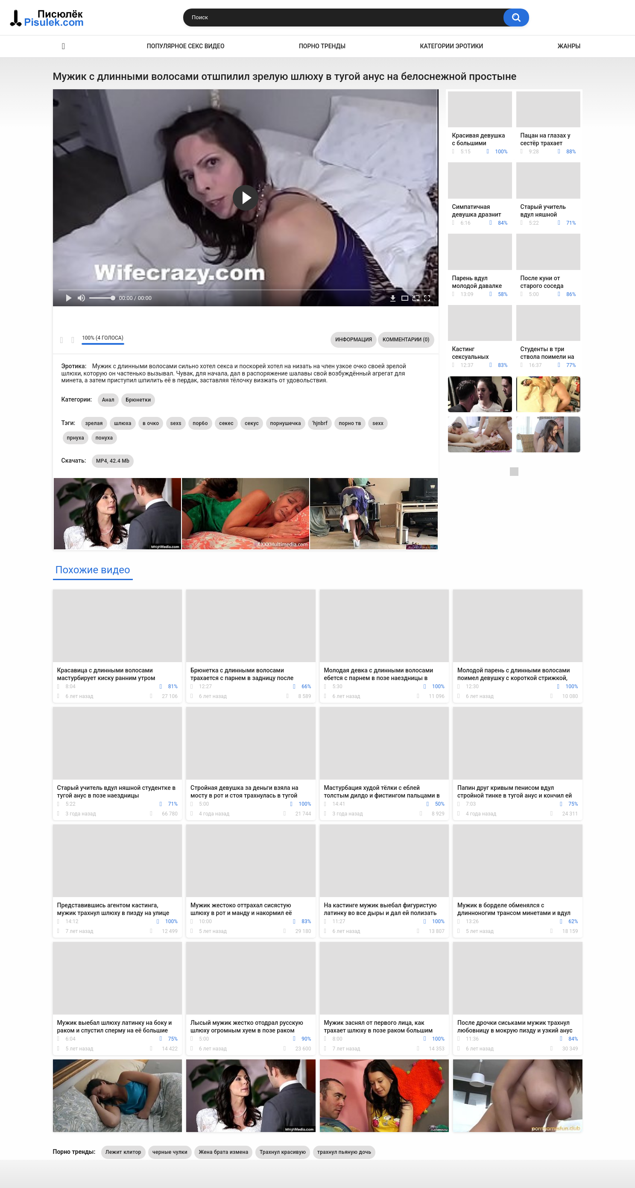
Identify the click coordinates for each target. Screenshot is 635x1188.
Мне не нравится (72, 340)
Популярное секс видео (186, 46)
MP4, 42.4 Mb (112, 461)
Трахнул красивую (283, 1152)
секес (226, 423)
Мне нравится (61, 340)
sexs (175, 423)
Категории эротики (451, 46)
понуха (104, 438)
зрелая (94, 423)
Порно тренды (322, 46)
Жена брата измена (223, 1152)
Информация (353, 340)
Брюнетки (138, 400)
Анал (108, 400)
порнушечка (285, 423)
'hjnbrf (320, 423)
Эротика (63, 46)
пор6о (200, 423)
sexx (377, 423)
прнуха (76, 438)
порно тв (350, 423)
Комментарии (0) (406, 340)
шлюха (122, 423)
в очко (151, 423)
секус (252, 423)
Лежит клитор (123, 1152)
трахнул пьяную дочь (344, 1152)
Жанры (569, 46)
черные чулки (169, 1152)
